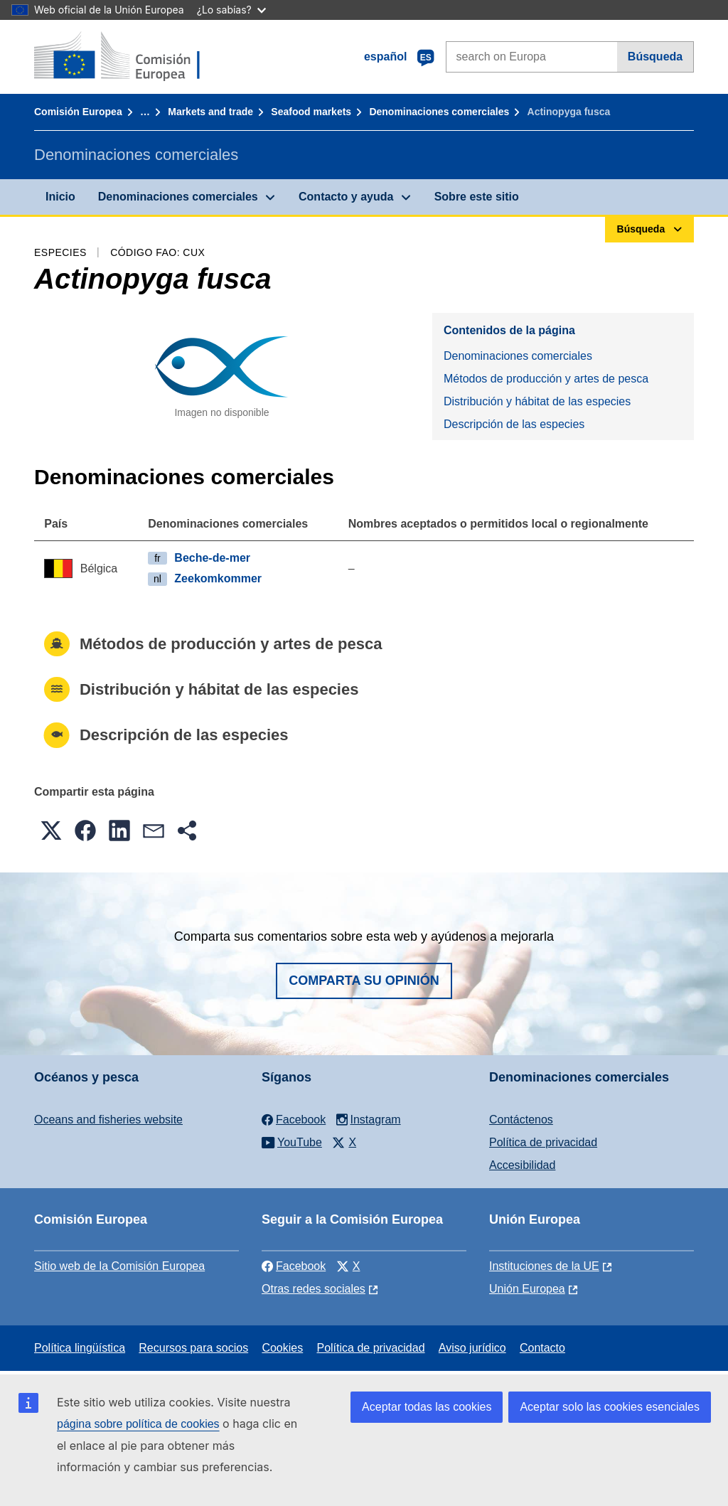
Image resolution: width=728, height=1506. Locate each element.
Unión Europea (527, 1289)
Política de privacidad (543, 1142)
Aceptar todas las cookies (426, 1407)
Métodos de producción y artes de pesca (546, 379)
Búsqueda (655, 56)
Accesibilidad (522, 1165)
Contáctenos (521, 1120)
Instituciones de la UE (544, 1266)
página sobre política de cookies (138, 1424)
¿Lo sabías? (231, 10)
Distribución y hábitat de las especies (537, 401)
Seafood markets (311, 111)
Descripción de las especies (514, 424)
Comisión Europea (78, 111)
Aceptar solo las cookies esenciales (610, 1407)
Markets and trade (210, 111)
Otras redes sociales (313, 1289)
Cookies (282, 1348)
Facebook (294, 1266)
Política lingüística (79, 1348)
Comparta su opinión (364, 980)
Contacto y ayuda (346, 197)
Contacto (542, 1348)
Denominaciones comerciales (439, 111)
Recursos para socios (193, 1348)
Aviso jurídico (472, 1348)
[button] (51, 830)
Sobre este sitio (476, 197)
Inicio (60, 197)
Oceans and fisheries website (108, 1120)
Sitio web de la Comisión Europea (119, 1266)
